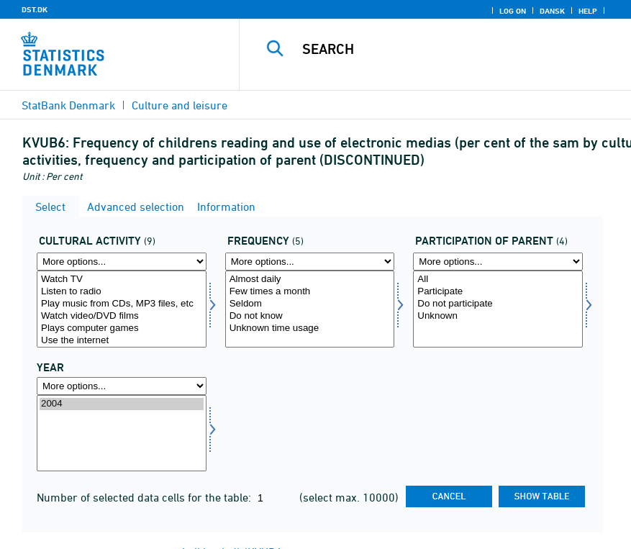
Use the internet (122, 341)
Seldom (310, 304)
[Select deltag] (498, 309)
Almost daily (310, 279)
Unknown (498, 316)
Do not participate (498, 304)
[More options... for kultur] (121, 262)
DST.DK (34, 9)
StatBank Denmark (68, 105)
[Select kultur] (121, 309)
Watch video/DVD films (122, 316)
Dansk (552, 11)
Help (587, 11)
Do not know (310, 316)
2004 (122, 404)
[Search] (451, 49)
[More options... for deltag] (498, 262)
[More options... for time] (121, 386)
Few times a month (310, 292)
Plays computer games (122, 328)
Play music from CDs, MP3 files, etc (122, 304)
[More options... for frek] (310, 262)
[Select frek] (310, 309)
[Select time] (121, 433)
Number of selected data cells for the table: (145, 497)
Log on (512, 11)
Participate (498, 292)
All (498, 279)
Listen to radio (122, 292)
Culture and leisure (179, 105)
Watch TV (122, 279)
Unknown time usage (310, 328)
